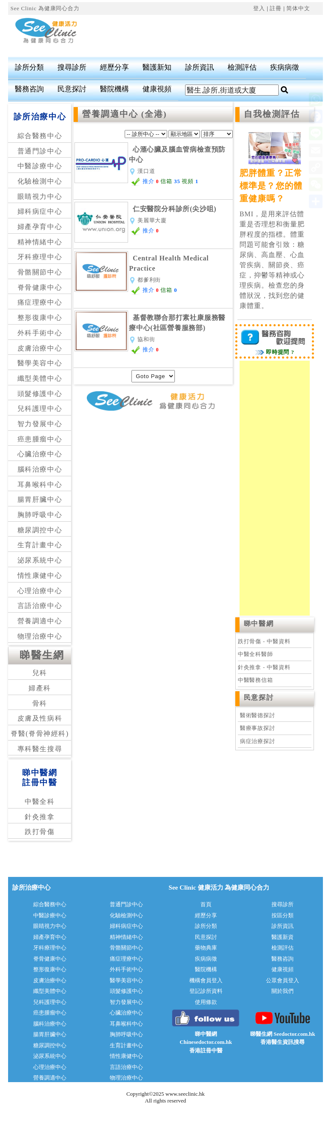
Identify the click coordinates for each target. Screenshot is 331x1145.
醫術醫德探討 (257, 715)
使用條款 (206, 1002)
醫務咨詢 (29, 89)
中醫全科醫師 (255, 654)
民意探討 (71, 89)
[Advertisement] (192, 36)
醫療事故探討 (257, 728)
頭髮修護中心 (40, 393)
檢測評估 (242, 67)
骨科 (39, 703)
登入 (259, 8)
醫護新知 (157, 67)
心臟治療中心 (40, 454)
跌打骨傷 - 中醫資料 (264, 641)
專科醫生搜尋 (40, 748)
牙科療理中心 (40, 256)
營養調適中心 (40, 621)
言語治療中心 (40, 605)
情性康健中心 (40, 575)
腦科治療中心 (40, 469)
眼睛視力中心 (40, 196)
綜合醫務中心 (40, 135)
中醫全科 (39, 801)
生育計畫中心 (40, 544)
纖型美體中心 (40, 378)
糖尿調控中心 (40, 530)
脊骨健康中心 (40, 287)
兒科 (39, 672)
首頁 (205, 904)
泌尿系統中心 (40, 560)
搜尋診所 (71, 67)
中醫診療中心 (40, 166)
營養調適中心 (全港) (124, 114)
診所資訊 (199, 67)
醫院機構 (114, 89)
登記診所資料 (206, 991)
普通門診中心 (40, 151)
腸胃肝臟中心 (40, 499)
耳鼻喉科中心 (40, 484)
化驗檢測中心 (40, 181)
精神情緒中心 (40, 242)
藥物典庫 (206, 947)
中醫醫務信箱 (255, 680)
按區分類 (282, 915)
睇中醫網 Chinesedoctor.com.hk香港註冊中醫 (206, 1042)
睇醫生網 (42, 655)
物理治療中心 (40, 636)
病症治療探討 (257, 741)
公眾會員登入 (282, 980)
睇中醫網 (259, 623)
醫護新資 (282, 937)
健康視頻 (157, 89)
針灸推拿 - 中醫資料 (264, 667)
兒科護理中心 (40, 408)
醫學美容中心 (40, 363)
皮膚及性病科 (40, 718)
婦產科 (40, 688)
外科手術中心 (40, 332)
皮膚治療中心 (40, 348)
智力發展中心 (40, 423)
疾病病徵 (284, 67)
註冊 (276, 8)
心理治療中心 (40, 590)
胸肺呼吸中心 (40, 514)
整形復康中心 (40, 317)
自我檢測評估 (272, 114)
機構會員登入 (206, 980)
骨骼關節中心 (40, 272)
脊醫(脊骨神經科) (40, 733)
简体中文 (298, 8)
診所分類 (29, 67)
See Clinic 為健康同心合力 (44, 8)
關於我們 (282, 991)
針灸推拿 (39, 816)
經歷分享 (114, 67)
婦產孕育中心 (40, 226)
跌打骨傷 (39, 831)
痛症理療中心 (40, 302)
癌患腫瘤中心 (40, 439)
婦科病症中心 (40, 211)
